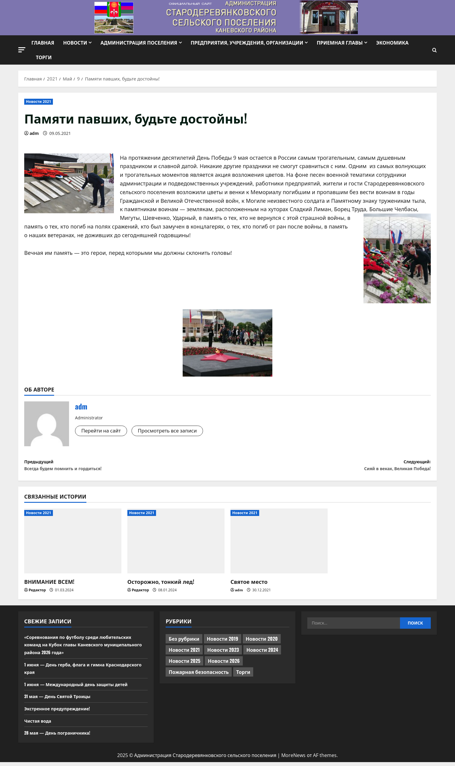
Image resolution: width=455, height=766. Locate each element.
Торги (44, 57)
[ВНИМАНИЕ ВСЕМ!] (72, 544)
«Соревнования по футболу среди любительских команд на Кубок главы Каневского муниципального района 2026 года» (84, 648)
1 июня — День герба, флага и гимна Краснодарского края (69, 671)
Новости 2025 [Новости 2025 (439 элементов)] (184, 664)
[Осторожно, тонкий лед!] (176, 544)
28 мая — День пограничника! (61, 736)
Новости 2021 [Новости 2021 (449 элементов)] (184, 653)
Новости (75, 42)
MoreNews (293, 759)
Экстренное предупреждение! (61, 712)
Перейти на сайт (102, 431)
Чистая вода (39, 724)
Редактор (37, 593)
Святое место (249, 585)
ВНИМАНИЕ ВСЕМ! (49, 585)
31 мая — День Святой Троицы (61, 699)
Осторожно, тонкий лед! (160, 585)
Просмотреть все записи (173, 431)
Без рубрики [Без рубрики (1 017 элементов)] (184, 642)
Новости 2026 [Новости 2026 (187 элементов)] (224, 664)
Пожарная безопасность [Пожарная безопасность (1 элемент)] (199, 675)
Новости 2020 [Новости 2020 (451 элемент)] (262, 642)
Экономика (392, 42)
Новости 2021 (38, 101)
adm (34, 133)
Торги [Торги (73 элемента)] (243, 675)
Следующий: (329, 467)
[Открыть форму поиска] (434, 50)
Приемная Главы (340, 42)
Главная (42, 42)
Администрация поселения (138, 42)
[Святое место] (279, 544)
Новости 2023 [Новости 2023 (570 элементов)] (223, 653)
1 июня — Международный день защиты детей (82, 688)
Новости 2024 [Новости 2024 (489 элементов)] (262, 653)
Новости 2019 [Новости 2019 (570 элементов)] (222, 642)
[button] (21, 49)
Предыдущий (126, 467)
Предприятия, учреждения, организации (247, 42)
